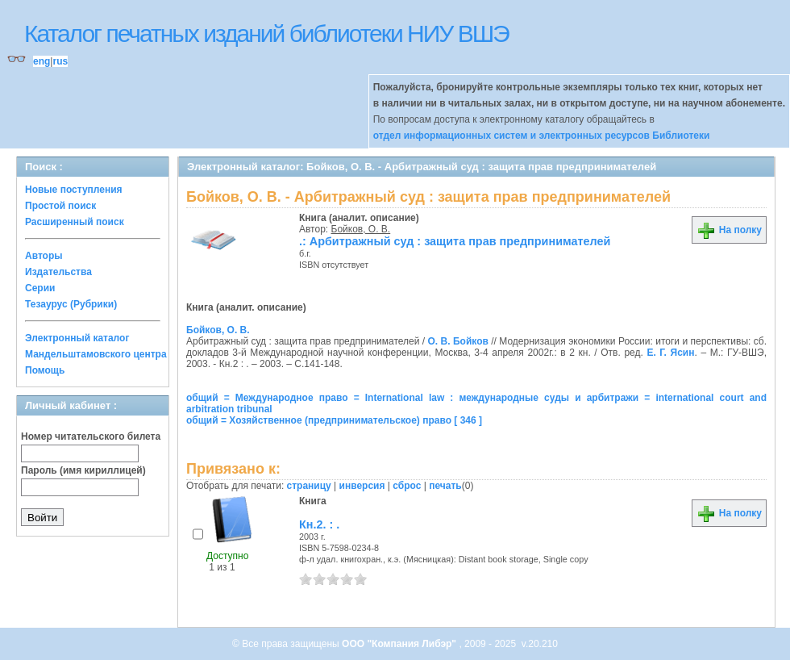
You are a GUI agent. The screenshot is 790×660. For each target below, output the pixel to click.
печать (445, 485)
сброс (407, 485)
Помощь (44, 370)
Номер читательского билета (90, 436)
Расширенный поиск (74, 222)
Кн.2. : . (319, 524)
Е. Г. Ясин (670, 352)
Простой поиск (60, 205)
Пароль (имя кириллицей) (83, 470)
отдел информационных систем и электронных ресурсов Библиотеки (541, 135)
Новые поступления (74, 189)
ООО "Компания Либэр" (400, 644)
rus (60, 61)
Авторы (44, 255)
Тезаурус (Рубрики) (71, 304)
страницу (309, 485)
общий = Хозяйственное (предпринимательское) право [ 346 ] (334, 420)
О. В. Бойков (458, 341)
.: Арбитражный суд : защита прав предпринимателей (454, 241)
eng (41, 61)
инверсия (362, 485)
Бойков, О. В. (361, 229)
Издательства (58, 272)
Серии (40, 288)
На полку (729, 230)
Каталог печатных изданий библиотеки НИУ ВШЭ (266, 33)
